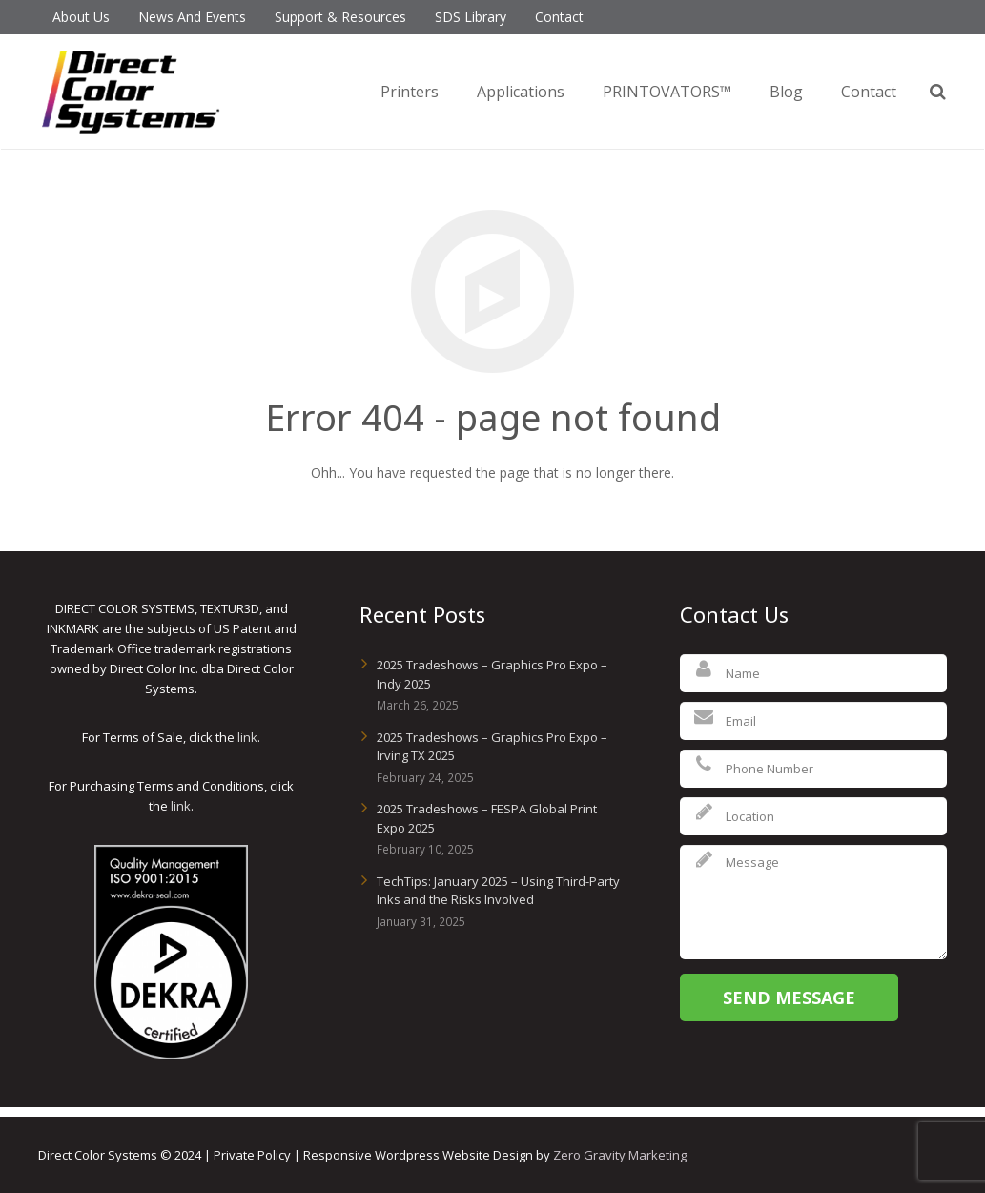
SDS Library (470, 17)
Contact (559, 17)
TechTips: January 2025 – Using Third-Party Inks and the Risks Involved (498, 891)
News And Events (192, 17)
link (247, 737)
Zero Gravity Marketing (620, 1154)
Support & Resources (340, 17)
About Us (81, 17)
